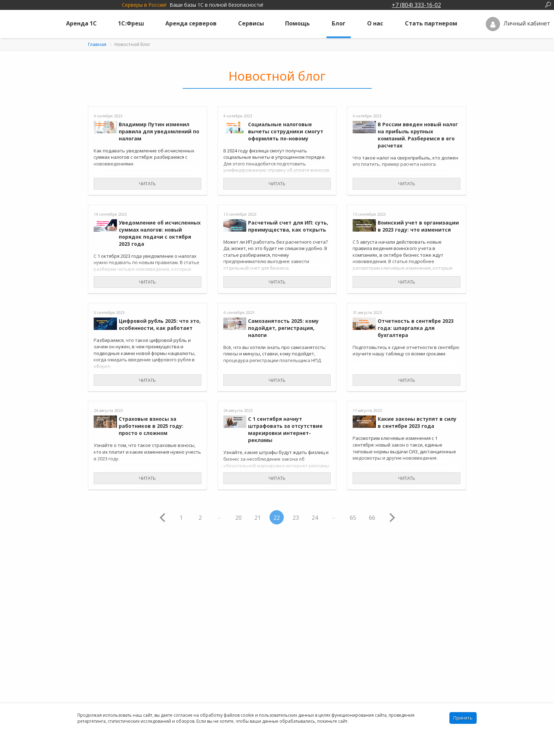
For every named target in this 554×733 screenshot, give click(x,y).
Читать (147, 183)
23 (296, 518)
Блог (339, 23)
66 (372, 518)
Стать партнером (431, 23)
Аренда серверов (191, 23)
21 (257, 518)
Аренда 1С (81, 23)
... (219, 517)
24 (315, 518)
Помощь (297, 23)
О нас (375, 23)
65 (353, 518)
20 (238, 518)
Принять (463, 718)
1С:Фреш (131, 23)
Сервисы (251, 23)
